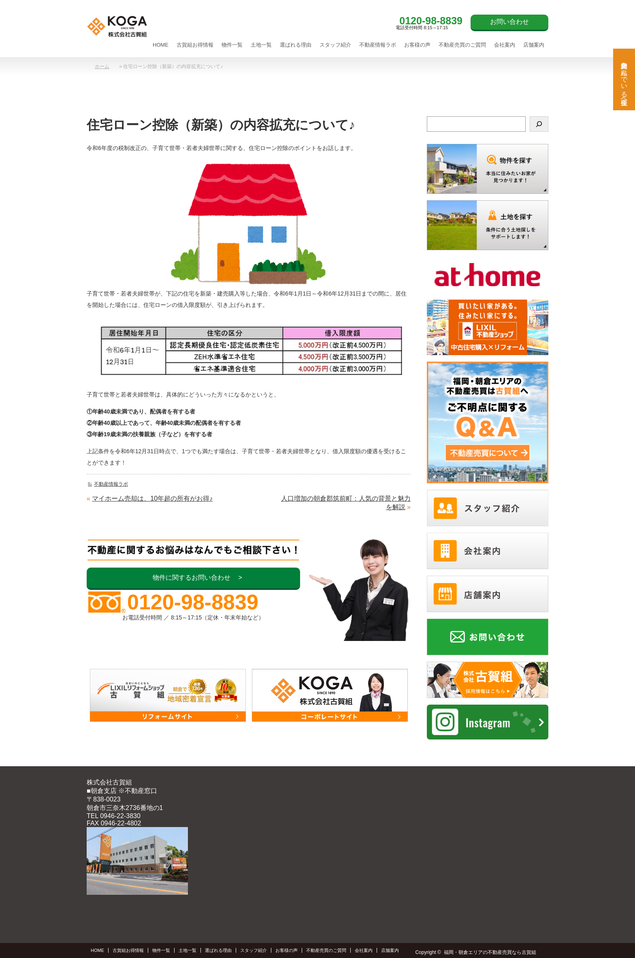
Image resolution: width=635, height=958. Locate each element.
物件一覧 (232, 45)
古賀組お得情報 (195, 45)
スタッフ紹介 (335, 45)
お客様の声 (417, 45)
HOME (160, 45)
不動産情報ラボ (377, 45)
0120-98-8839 (430, 20)
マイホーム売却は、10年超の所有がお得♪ (152, 498)
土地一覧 (261, 45)
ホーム (102, 66)
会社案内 (504, 45)
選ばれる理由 (295, 45)
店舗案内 (533, 45)
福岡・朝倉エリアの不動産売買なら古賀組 (490, 952)
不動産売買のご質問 (462, 45)
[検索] (539, 124)
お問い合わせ (509, 21)
